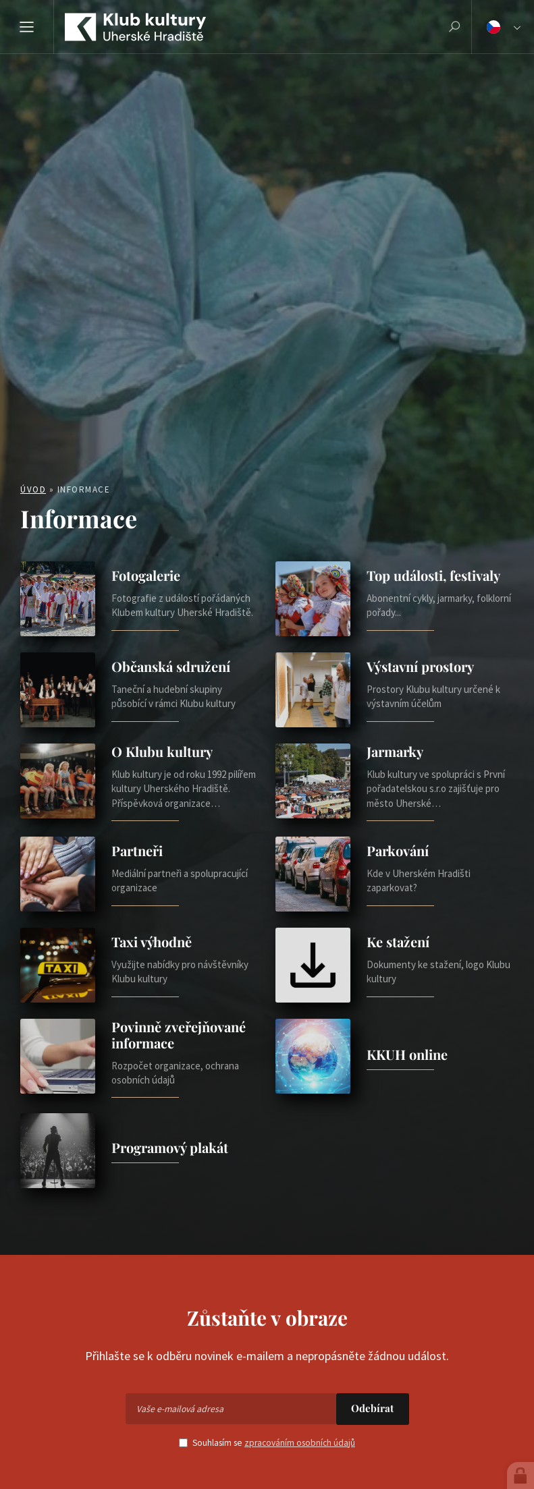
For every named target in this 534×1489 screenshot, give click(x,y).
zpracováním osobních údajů (299, 1443)
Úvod (33, 489)
